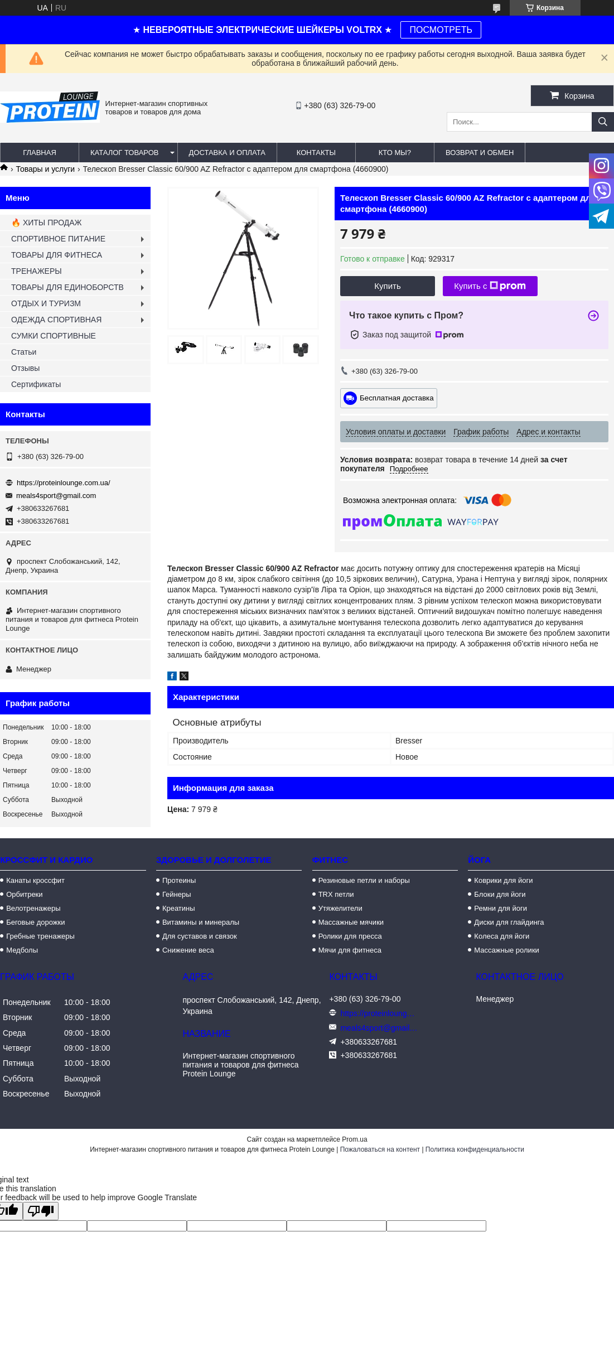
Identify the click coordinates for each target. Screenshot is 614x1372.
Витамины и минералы (200, 922)
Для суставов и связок (199, 936)
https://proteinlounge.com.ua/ (63, 483)
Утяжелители (340, 908)
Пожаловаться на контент (380, 1149)
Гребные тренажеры (40, 936)
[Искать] (603, 122)
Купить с (490, 286)
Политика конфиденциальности (475, 1149)
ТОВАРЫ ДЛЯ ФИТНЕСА (56, 254)
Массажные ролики (506, 950)
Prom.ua (354, 1139)
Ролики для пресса (350, 936)
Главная (39, 152)
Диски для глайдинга (509, 922)
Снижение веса (188, 950)
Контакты (316, 152)
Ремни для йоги (500, 908)
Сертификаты (36, 384)
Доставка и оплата (227, 152)
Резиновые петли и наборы (364, 880)
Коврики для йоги (503, 880)
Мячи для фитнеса (349, 950)
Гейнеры (176, 894)
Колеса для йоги (501, 936)
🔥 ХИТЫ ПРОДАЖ (46, 222)
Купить (387, 286)
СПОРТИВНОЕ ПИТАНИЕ (58, 238)
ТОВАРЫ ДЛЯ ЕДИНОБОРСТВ (67, 287)
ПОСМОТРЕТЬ (440, 30)
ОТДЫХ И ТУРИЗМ (46, 303)
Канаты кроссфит (35, 880)
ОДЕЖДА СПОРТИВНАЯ (56, 319)
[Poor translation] (41, 1211)
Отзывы (25, 368)
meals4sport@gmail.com (56, 495)
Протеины (179, 880)
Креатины (178, 908)
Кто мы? (395, 152)
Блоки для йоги (499, 894)
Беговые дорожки (35, 922)
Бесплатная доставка (397, 397)
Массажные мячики (351, 922)
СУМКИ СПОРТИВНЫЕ (53, 335)
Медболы (22, 950)
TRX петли (336, 894)
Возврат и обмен (480, 152)
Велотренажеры (33, 908)
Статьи (23, 351)
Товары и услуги (45, 169)
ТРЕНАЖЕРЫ (36, 271)
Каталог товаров (124, 152)
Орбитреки (24, 894)
